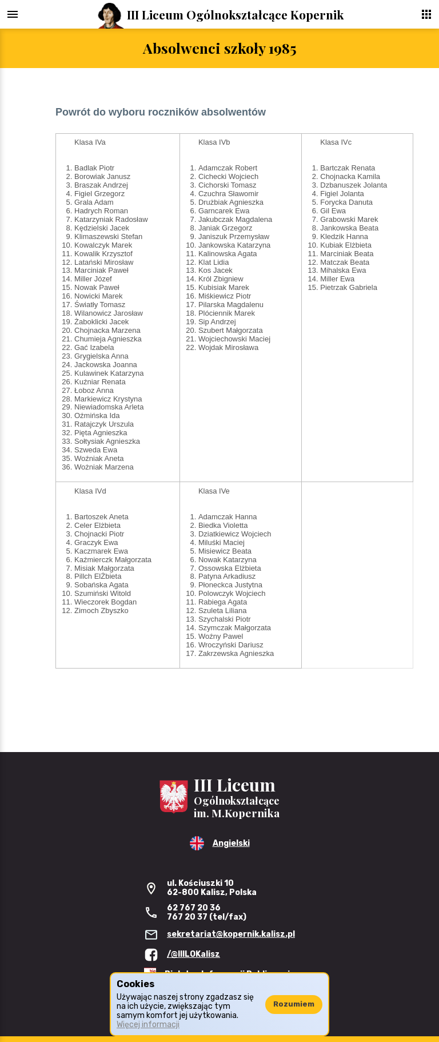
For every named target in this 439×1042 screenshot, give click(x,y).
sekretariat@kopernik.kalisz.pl (231, 934)
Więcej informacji (148, 1024)
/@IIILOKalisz (193, 954)
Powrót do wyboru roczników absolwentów (160, 112)
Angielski (231, 843)
